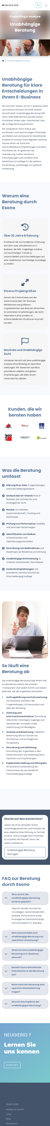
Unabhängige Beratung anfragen (21, 852)
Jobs (8, 1114)
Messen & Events (15, 1109)
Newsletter (12, 1123)
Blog (8, 1118)
